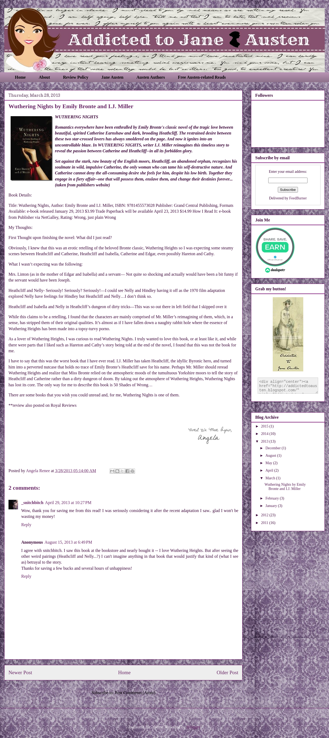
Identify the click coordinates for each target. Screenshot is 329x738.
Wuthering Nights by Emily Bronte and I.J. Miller (285, 487)
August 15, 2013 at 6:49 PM (68, 542)
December (273, 448)
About (44, 77)
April (269, 470)
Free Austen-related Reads (202, 77)
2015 (265, 426)
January (271, 506)
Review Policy (76, 77)
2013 (265, 441)
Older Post (227, 672)
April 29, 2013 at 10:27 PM (68, 502)
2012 (265, 515)
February (272, 498)
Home (20, 77)
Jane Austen (112, 77)
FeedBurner (298, 198)
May (269, 463)
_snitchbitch (32, 502)
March (270, 478)
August (271, 456)
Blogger (193, 727)
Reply (26, 524)
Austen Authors (150, 77)
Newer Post (20, 672)
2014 (265, 434)
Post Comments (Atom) (135, 692)
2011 (265, 523)
